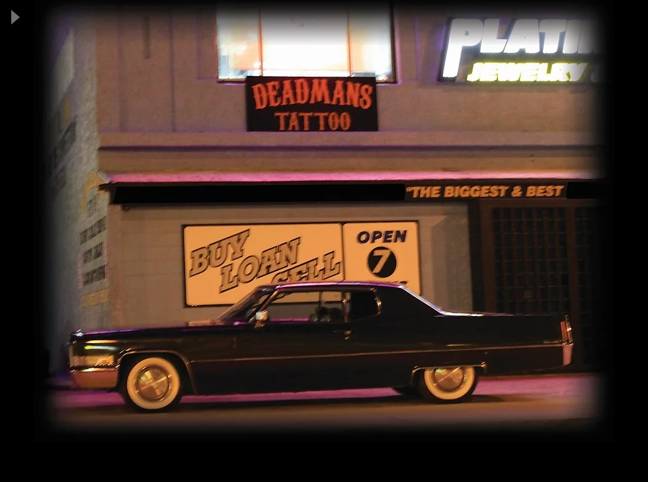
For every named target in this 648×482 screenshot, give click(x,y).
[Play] (14, 17)
